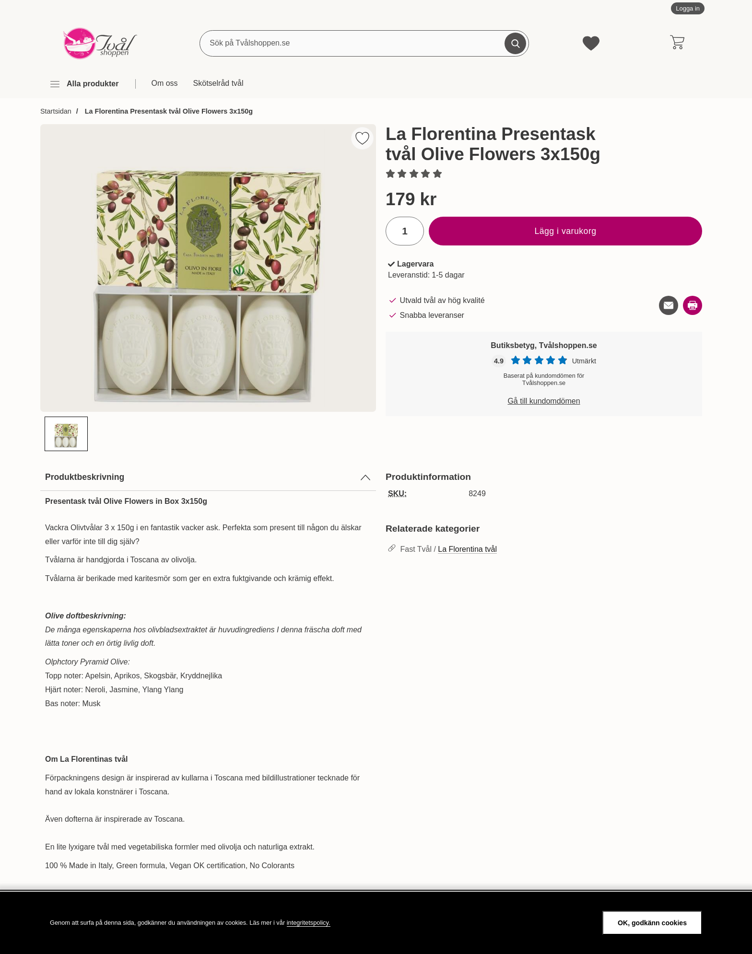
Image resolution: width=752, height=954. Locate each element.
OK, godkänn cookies (652, 923)
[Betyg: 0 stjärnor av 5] (544, 174)
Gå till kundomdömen (543, 401)
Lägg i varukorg (565, 231)
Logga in (688, 8)
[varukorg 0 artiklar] (677, 43)
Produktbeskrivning (208, 477)
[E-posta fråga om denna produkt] (668, 305)
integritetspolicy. (308, 922)
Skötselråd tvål (218, 83)
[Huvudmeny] (84, 84)
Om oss (164, 83)
